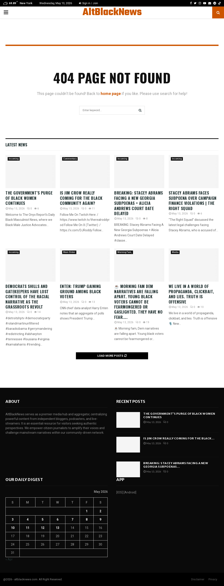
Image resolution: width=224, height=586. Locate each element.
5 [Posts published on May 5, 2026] (43, 519)
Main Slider (69, 252)
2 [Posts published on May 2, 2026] (100, 511)
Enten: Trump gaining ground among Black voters (80, 291)
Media (175, 252)
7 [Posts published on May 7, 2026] (72, 519)
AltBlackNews (112, 12)
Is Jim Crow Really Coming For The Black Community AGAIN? (81, 198)
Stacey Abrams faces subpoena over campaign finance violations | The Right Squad (193, 200)
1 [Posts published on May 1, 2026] (87, 511)
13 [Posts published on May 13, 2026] (57, 528)
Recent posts (130, 401)
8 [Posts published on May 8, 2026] (87, 519)
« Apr (9, 559)
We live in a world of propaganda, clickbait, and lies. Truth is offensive (191, 293)
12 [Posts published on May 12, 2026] (42, 528)
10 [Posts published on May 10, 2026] (12, 528)
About (12, 401)
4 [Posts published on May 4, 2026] (27, 519)
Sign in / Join (88, 3)
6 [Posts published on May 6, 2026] (57, 519)
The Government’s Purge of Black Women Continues (28, 198)
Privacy (212, 579)
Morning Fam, (124, 252)
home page (111, 93)
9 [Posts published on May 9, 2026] (100, 519)
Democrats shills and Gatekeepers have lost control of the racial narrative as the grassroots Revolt (27, 296)
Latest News (16, 144)
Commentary (70, 159)
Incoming (14, 159)
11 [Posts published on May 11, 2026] (27, 528)
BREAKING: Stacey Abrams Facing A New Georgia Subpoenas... (175, 464)
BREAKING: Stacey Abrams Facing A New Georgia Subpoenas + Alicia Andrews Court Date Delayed (138, 203)
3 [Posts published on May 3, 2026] (13, 519)
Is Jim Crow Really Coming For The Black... (178, 438)
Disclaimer (197, 579)
